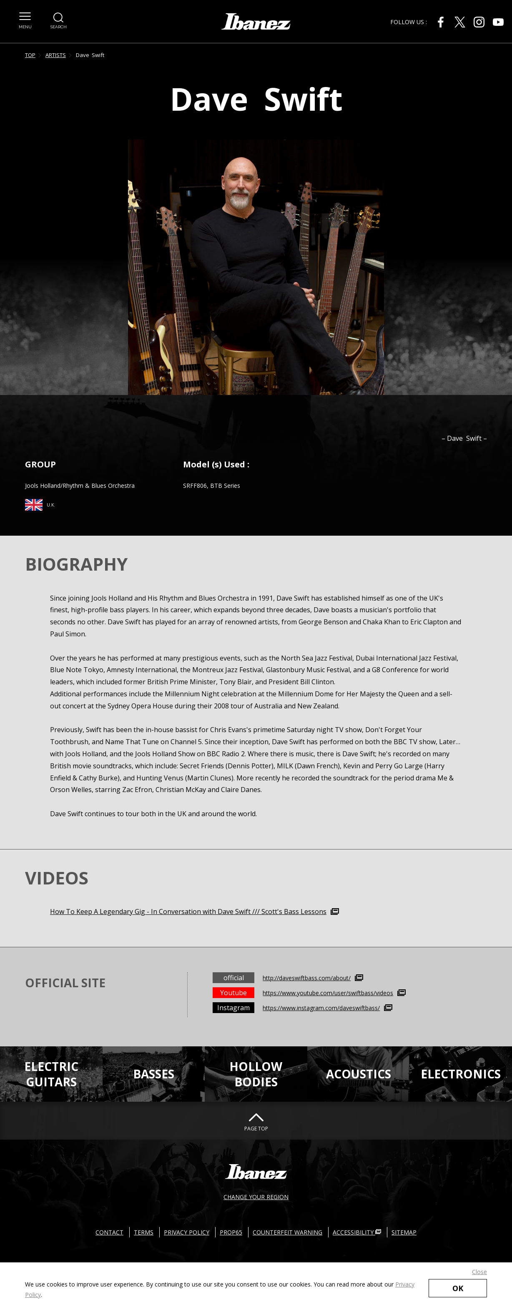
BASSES (153, 1074)
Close (479, 1272)
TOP (30, 55)
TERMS (143, 1232)
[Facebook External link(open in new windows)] (440, 22)
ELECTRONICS (461, 1074)
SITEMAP (404, 1232)
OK (457, 1288)
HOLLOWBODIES (255, 1073)
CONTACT (109, 1232)
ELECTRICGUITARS (51, 1073)
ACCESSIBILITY (357, 1232)
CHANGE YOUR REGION (256, 1197)
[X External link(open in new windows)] (459, 22)
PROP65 (231, 1232)
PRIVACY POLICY (186, 1232)
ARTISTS (55, 55)
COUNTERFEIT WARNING (287, 1232)
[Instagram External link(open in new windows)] (479, 22)
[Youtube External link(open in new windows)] (498, 22)
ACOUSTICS (358, 1074)
